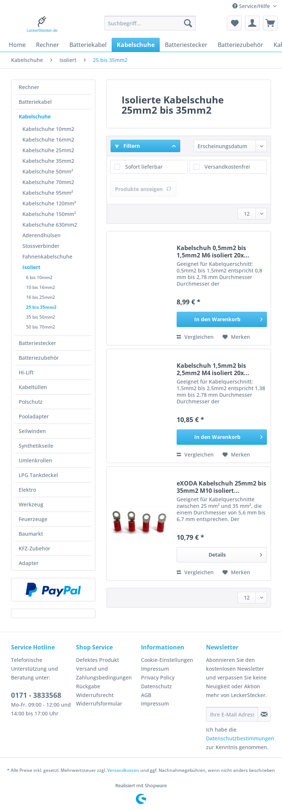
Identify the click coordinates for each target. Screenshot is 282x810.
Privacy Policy (157, 677)
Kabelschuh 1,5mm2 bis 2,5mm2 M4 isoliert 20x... (213, 369)
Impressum (155, 668)
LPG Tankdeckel (38, 475)
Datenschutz (156, 686)
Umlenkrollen (35, 460)
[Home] (17, 45)
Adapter (29, 563)
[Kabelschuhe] (136, 45)
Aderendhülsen (41, 235)
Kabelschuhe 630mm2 (49, 224)
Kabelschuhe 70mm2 (48, 182)
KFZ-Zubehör (34, 548)
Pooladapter (34, 416)
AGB (146, 695)
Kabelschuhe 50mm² (47, 171)
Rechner (29, 87)
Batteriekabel (35, 101)
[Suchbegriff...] (150, 23)
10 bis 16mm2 (40, 287)
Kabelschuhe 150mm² (49, 213)
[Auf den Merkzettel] (236, 337)
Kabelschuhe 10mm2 (48, 128)
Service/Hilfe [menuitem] (251, 6)
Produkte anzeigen (143, 189)
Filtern (127, 145)
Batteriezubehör (39, 357)
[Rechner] (47, 45)
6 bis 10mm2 (39, 277)
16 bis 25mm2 (40, 297)
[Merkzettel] (234, 23)
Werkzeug (31, 504)
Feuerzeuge (33, 519)
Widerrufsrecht (94, 695)
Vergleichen (195, 336)
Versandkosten (123, 770)
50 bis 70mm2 (40, 327)
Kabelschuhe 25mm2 (48, 150)
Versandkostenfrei (227, 166)
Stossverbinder (40, 245)
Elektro (27, 489)
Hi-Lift (26, 372)
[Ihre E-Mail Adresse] (232, 714)
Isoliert (31, 267)
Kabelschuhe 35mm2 (48, 160)
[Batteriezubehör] (240, 45)
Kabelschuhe (35, 116)
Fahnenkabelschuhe (47, 256)
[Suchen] (188, 23)
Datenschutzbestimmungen (240, 738)
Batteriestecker (37, 343)
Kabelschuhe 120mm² (49, 203)
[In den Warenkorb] (222, 319)
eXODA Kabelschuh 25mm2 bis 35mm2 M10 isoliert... (221, 487)
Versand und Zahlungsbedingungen (104, 673)
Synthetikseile (36, 445)
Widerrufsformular (99, 703)
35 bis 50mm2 (40, 317)
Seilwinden (32, 431)
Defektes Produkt (97, 659)
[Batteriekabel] (88, 45)
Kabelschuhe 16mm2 (48, 139)
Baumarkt (31, 533)
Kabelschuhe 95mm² (47, 192)
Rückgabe (88, 686)
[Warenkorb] (270, 23)
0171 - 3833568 (36, 695)
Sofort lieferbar (144, 166)
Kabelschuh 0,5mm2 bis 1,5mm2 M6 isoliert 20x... (213, 251)
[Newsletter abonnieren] (264, 714)
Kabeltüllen (33, 387)
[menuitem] (150, 26)
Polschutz (31, 401)
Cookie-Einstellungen (167, 659)
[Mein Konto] (252, 23)
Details (235, 553)
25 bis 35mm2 (41, 307)
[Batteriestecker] (186, 45)
